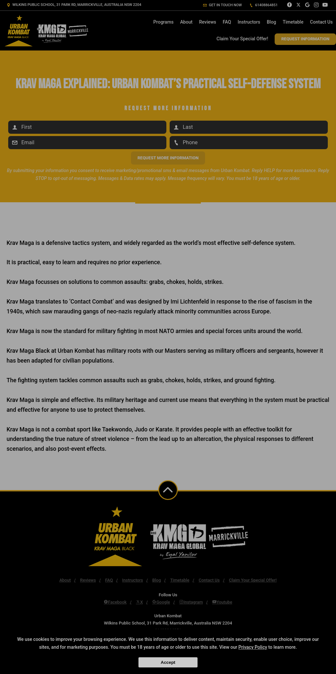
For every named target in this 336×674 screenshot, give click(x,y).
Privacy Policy (252, 647)
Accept (168, 662)
